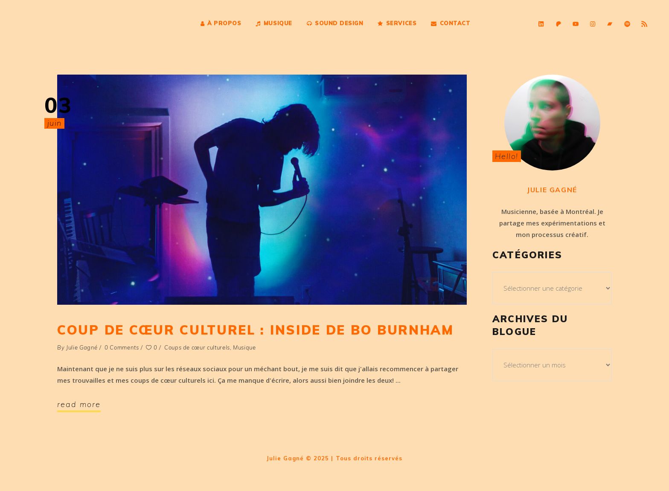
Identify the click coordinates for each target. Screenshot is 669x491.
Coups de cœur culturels (197, 347)
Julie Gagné (82, 347)
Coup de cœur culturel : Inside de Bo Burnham (255, 330)
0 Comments (122, 347)
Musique (244, 347)
